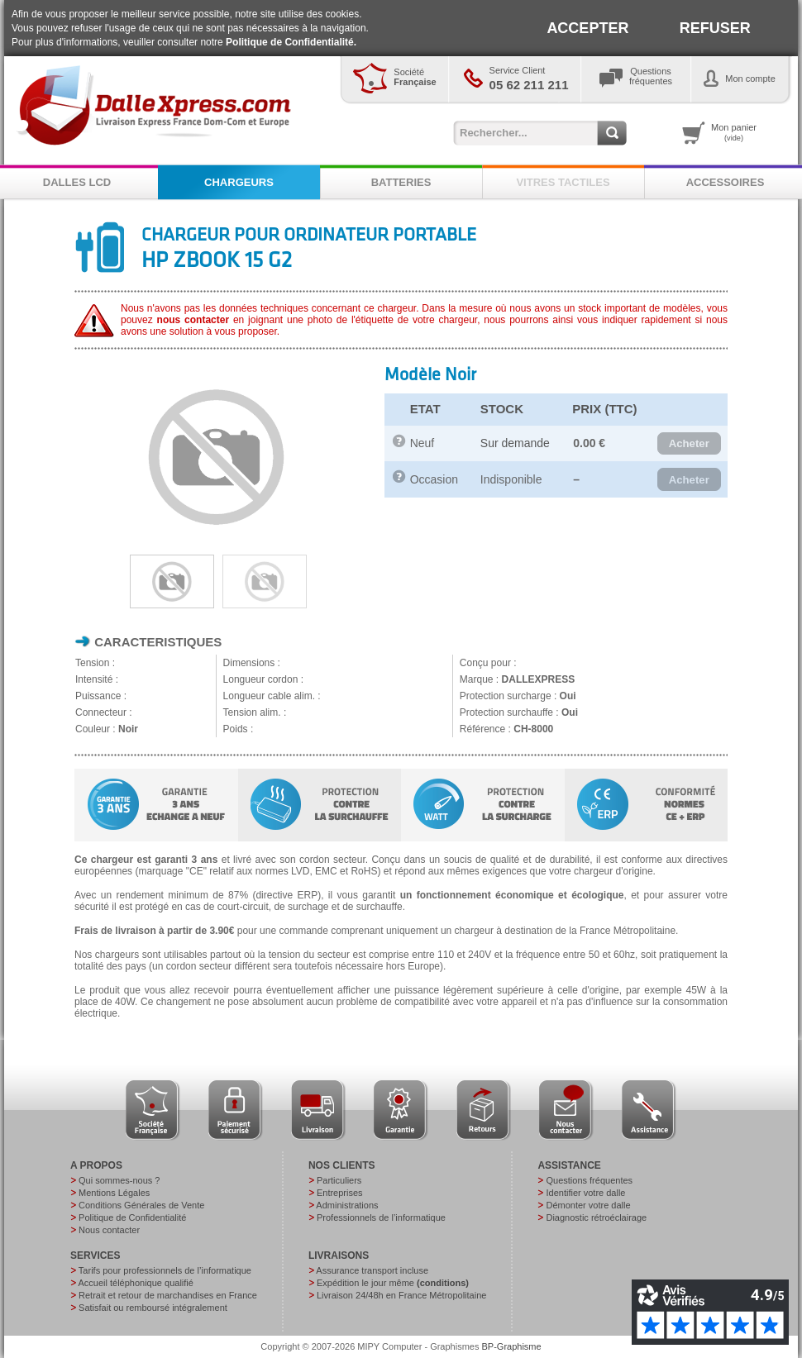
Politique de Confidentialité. (291, 42)
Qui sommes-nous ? (119, 1180)
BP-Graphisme (512, 1346)
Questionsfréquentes (650, 76)
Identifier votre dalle (585, 1193)
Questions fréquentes (589, 1180)
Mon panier (734, 132)
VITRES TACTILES (562, 182)
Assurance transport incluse (372, 1270)
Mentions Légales (114, 1193)
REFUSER (715, 28)
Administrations (347, 1205)
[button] (689, 443)
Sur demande (515, 443)
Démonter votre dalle (588, 1205)
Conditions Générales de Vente (141, 1205)
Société (415, 77)
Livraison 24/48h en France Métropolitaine (401, 1295)
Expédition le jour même (393, 1283)
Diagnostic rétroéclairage (596, 1217)
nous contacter (193, 320)
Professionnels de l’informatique (381, 1217)
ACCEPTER (587, 28)
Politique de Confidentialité (132, 1217)
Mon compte (750, 78)
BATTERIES (401, 182)
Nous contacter (109, 1230)
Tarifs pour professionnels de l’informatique (165, 1270)
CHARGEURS (239, 182)
